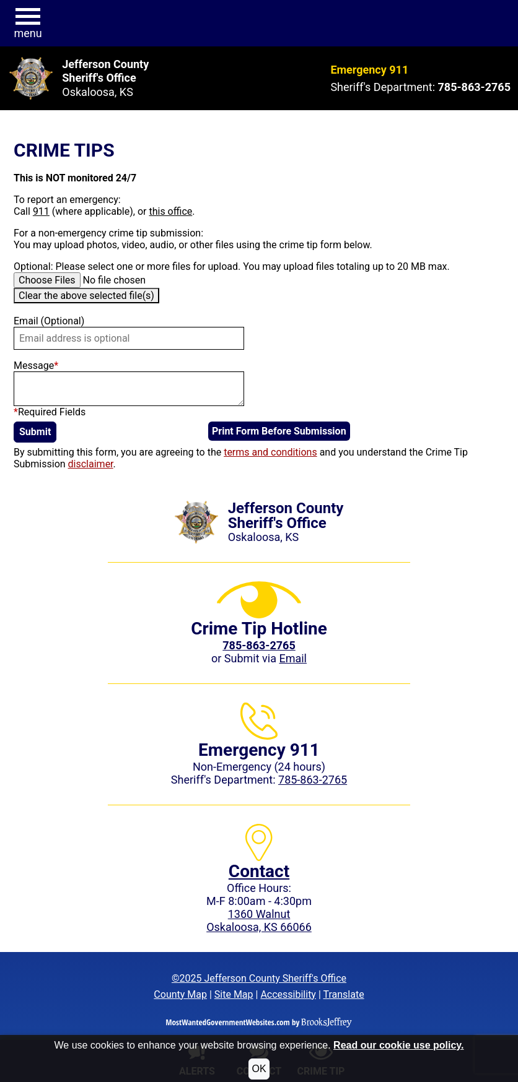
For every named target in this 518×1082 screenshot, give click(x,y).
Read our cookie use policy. (398, 1045)
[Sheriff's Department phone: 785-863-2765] (474, 86)
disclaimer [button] (90, 464)
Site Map (233, 994)
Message (36, 365)
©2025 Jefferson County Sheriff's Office (259, 978)
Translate (343, 994)
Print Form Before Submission (279, 431)
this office (170, 211)
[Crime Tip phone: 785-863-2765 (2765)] (258, 645)
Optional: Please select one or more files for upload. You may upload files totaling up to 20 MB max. (232, 266)
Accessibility (288, 994)
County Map (180, 994)
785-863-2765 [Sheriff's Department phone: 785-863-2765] (312, 779)
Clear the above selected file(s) (86, 295)
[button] (28, 23)
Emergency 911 (369, 69)
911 (41, 211)
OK (259, 1068)
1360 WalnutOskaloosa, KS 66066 (259, 920)
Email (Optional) (49, 321)
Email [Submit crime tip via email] (293, 658)
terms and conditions (270, 452)
